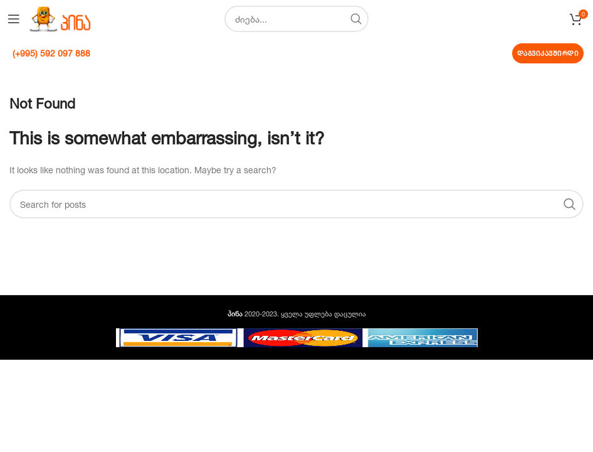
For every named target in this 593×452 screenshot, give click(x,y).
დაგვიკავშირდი (548, 53)
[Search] (296, 19)
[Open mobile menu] (13, 18)
